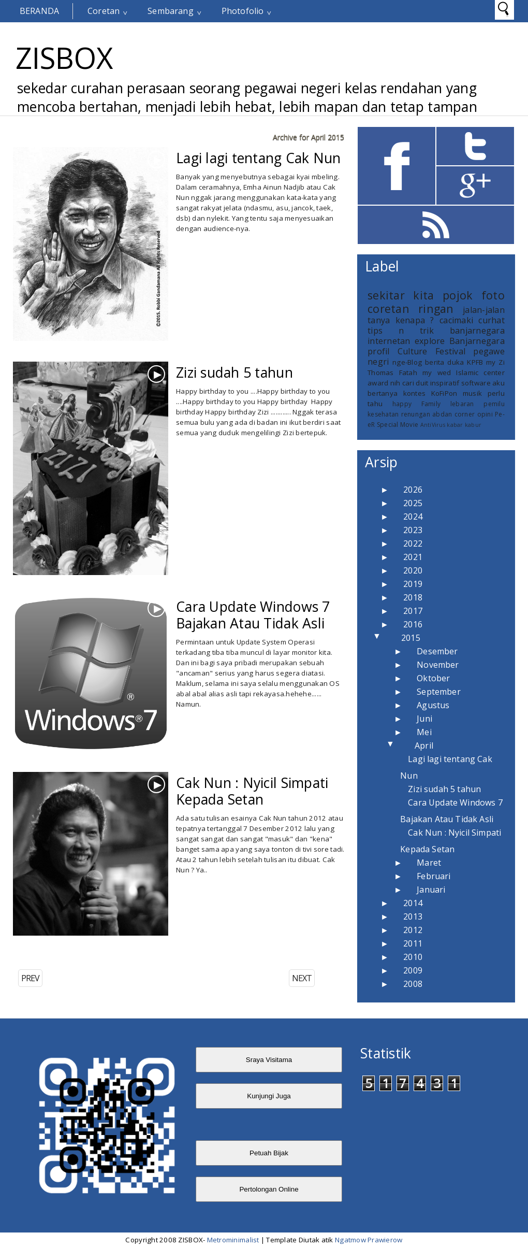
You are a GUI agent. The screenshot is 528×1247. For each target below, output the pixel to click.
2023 (412, 530)
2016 (412, 624)
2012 (412, 930)
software (476, 383)
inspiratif (445, 383)
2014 (412, 903)
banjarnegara (477, 330)
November (438, 664)
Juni (424, 718)
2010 (412, 957)
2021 (412, 557)
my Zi (495, 362)
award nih (384, 383)
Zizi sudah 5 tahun (234, 372)
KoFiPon (444, 393)
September (438, 691)
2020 (412, 570)
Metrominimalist (233, 1239)
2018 (412, 597)
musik (472, 393)
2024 (412, 516)
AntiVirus (432, 424)
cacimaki (456, 320)
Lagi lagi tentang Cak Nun (258, 158)
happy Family (416, 403)
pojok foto (474, 295)
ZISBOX (64, 57)
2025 (412, 503)
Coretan (103, 11)
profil (379, 351)
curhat (491, 320)
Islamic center (480, 372)
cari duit (415, 383)
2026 (412, 489)
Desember (437, 651)
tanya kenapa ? (401, 320)
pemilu (494, 403)
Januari (431, 889)
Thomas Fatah (392, 372)
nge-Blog (407, 362)
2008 (412, 984)
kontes (414, 393)
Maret (429, 862)
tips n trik (401, 330)
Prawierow (384, 1239)
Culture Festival (431, 351)
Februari (433, 876)
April (424, 745)
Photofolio (243, 11)
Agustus (433, 705)
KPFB (475, 362)
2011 (412, 943)
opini (485, 414)
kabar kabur (464, 424)
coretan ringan (411, 308)
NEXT (302, 978)
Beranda (39, 11)
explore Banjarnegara (460, 341)
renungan (415, 414)
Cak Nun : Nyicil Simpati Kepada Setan (252, 791)
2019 (412, 584)
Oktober (433, 678)
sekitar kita (401, 295)
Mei (424, 732)
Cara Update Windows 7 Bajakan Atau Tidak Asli (253, 615)
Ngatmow (350, 1239)
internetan (389, 341)
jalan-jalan (484, 310)
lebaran (462, 403)
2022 (412, 543)
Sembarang (170, 11)
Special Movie (397, 424)
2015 (410, 637)
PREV (30, 978)
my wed (436, 372)
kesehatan (383, 414)
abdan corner (453, 414)
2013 (412, 916)
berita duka (444, 362)
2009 (412, 970)
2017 (412, 611)
